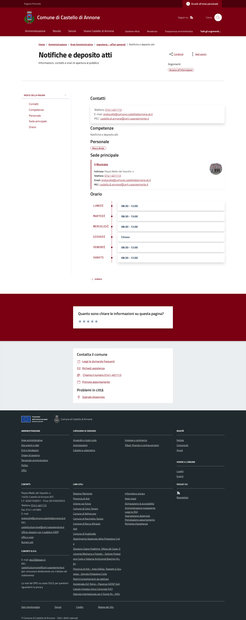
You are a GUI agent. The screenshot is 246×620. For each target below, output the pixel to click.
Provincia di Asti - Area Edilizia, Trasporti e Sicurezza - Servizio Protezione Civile (97, 571)
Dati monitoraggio (30, 607)
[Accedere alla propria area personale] (202, 4)
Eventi (180, 476)
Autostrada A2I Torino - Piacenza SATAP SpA (96, 584)
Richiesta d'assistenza (136, 524)
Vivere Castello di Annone (99, 31)
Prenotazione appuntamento (140, 520)
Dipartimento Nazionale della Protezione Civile (96, 541)
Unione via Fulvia (82, 503)
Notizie (180, 440)
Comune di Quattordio (84, 534)
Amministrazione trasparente (140, 508)
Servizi (72, 31)
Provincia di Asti (81, 498)
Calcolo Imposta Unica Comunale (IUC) (93, 589)
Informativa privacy (135, 493)
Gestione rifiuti (132, 31)
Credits (79, 607)
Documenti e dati (30, 445)
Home (42, 44)
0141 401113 (113, 110)
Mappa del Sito (106, 607)
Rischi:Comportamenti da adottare (91, 579)
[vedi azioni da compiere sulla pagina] (198, 54)
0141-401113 (38, 505)
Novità (57, 31)
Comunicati (182, 445)
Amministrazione (35, 31)
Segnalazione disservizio (137, 516)
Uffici (24, 470)
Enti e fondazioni (30, 450)
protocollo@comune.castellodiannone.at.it (128, 114)
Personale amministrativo (34, 460)
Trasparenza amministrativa (179, 31)
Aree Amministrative (81, 44)
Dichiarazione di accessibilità (139, 503)
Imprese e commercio (136, 440)
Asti (75, 529)
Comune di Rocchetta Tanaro (88, 519)
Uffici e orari (27, 537)
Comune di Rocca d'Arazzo (86, 524)
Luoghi (180, 471)
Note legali (130, 498)
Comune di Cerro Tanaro (85, 508)
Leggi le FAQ (131, 512)
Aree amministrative (32, 440)
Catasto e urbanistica (84, 450)
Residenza (152, 31)
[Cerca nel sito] (217, 17)
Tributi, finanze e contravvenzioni (142, 445)
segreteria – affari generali (111, 44)
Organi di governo (30, 455)
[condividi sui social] (176, 54)
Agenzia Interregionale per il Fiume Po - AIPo (96, 594)
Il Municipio (101, 164)
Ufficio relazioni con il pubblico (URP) (40, 532)
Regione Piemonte (32, 3)
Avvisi (180, 450)
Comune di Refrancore (84, 513)
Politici (24, 465)
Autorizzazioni (80, 445)
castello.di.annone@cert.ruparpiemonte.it (124, 118)
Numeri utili (27, 542)
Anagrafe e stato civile (84, 440)
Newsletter (182, 497)
